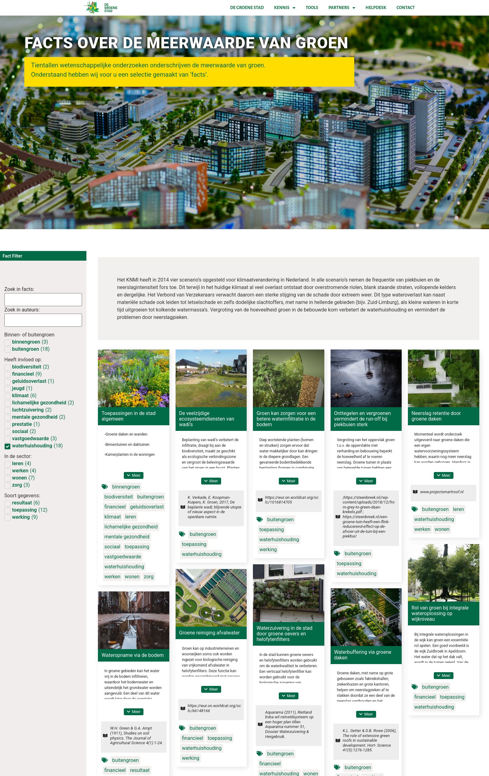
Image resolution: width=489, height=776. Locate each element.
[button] (133, 475)
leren (130, 517)
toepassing (137, 547)
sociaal (112, 547)
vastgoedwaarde (122, 557)
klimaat (112, 517)
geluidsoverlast (147, 507)
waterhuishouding (124, 567)
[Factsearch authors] (43, 320)
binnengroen (126, 487)
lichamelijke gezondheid (131, 527)
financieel (115, 507)
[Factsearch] (43, 299)
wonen (132, 577)
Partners (341, 8)
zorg (148, 577)
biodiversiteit (118, 497)
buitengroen (150, 497)
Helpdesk (376, 7)
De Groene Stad (247, 7)
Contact (406, 7)
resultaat (140, 770)
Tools (312, 7)
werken (112, 577)
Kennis (284, 8)
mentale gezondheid (126, 537)
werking (268, 549)
